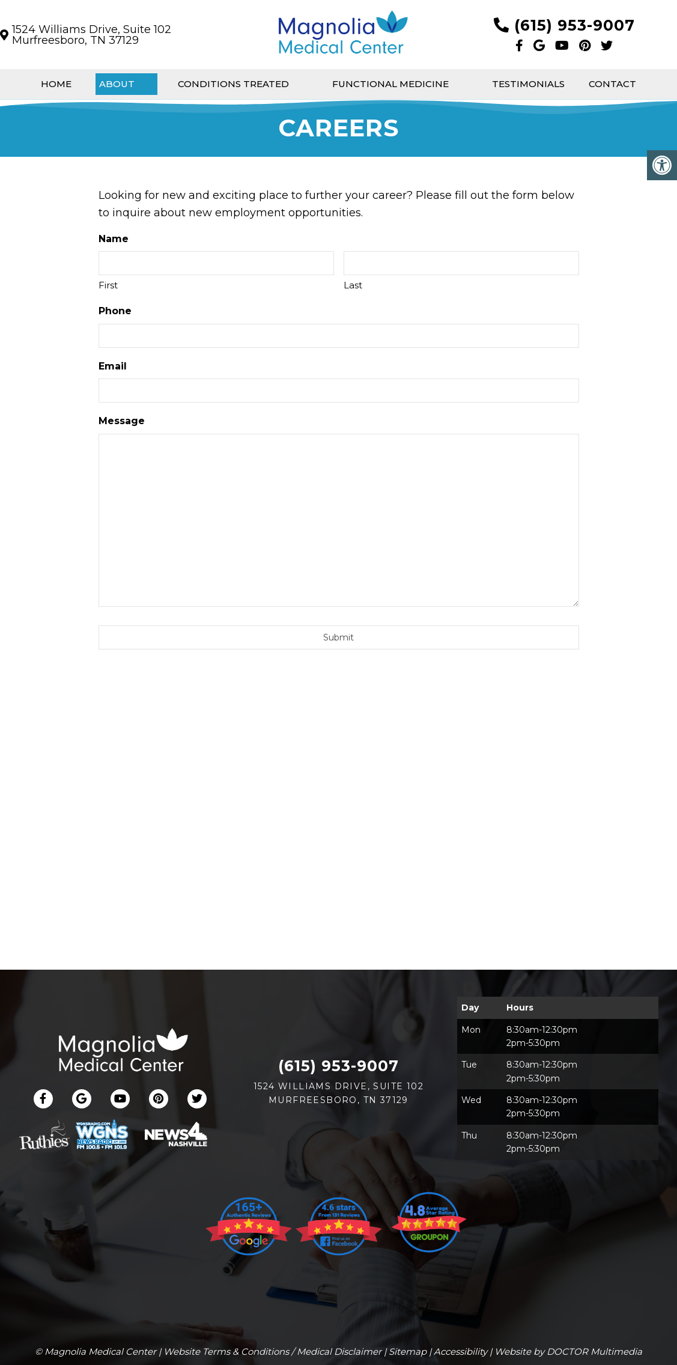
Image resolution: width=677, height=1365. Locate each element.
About (117, 84)
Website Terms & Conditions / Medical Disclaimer (272, 1351)
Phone (115, 311)
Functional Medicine (390, 84)
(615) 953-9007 (574, 25)
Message (122, 421)
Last (353, 285)
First (108, 285)
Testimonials (528, 84)
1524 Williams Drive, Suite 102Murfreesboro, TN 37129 (91, 35)
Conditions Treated (233, 84)
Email (113, 366)
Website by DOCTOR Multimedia (568, 1351)
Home (56, 84)
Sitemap (408, 1351)
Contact (612, 84)
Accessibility (460, 1351)
